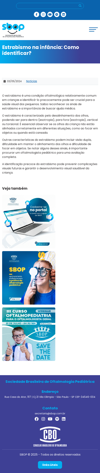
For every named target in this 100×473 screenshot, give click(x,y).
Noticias (31, 81)
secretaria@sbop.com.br (50, 413)
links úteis (50, 465)
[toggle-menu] (93, 29)
